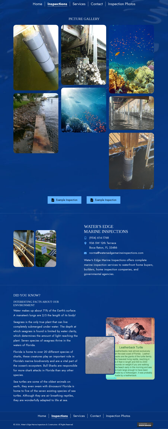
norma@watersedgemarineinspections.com (116, 253)
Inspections (57, 4)
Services (79, 4)
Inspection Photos (121, 4)
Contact (97, 4)
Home (37, 4)
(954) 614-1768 (99, 238)
